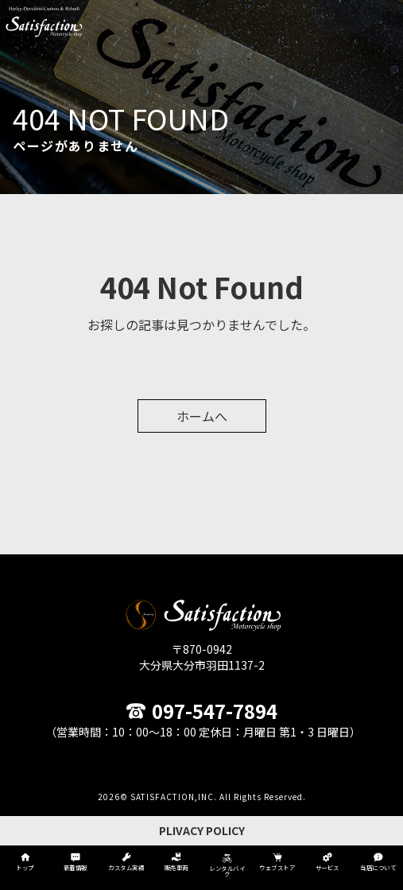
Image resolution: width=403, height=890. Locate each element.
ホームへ (201, 416)
